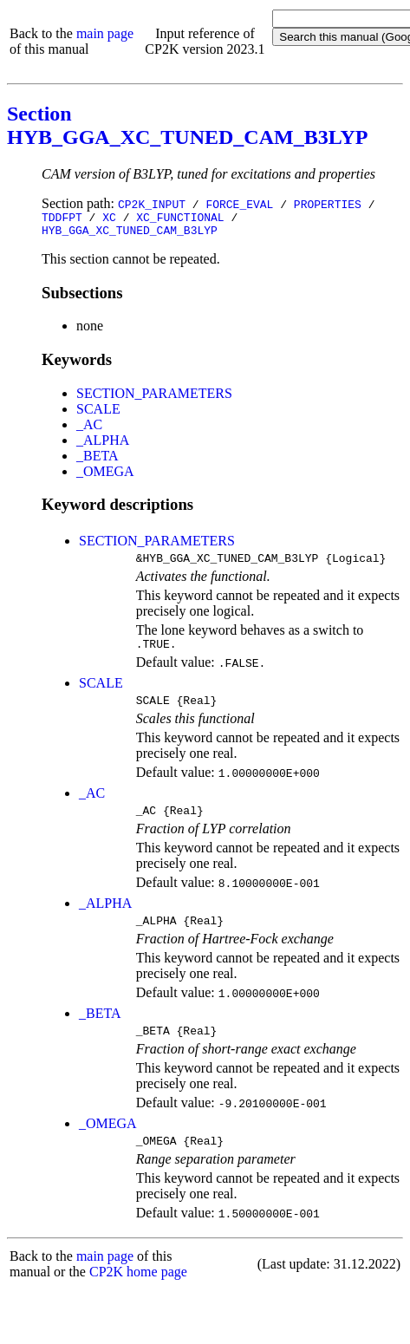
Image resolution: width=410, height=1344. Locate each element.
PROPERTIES (327, 204)
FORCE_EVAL (239, 204)
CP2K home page (138, 1295)
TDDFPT (62, 219)
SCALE (98, 414)
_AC (89, 429)
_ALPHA (102, 445)
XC (109, 219)
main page (104, 33)
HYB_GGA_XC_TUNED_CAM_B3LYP (130, 235)
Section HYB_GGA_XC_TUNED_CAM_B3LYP (187, 125)
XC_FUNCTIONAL (180, 219)
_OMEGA (105, 476)
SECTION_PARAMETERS (154, 398)
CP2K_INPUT (151, 204)
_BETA (97, 460)
